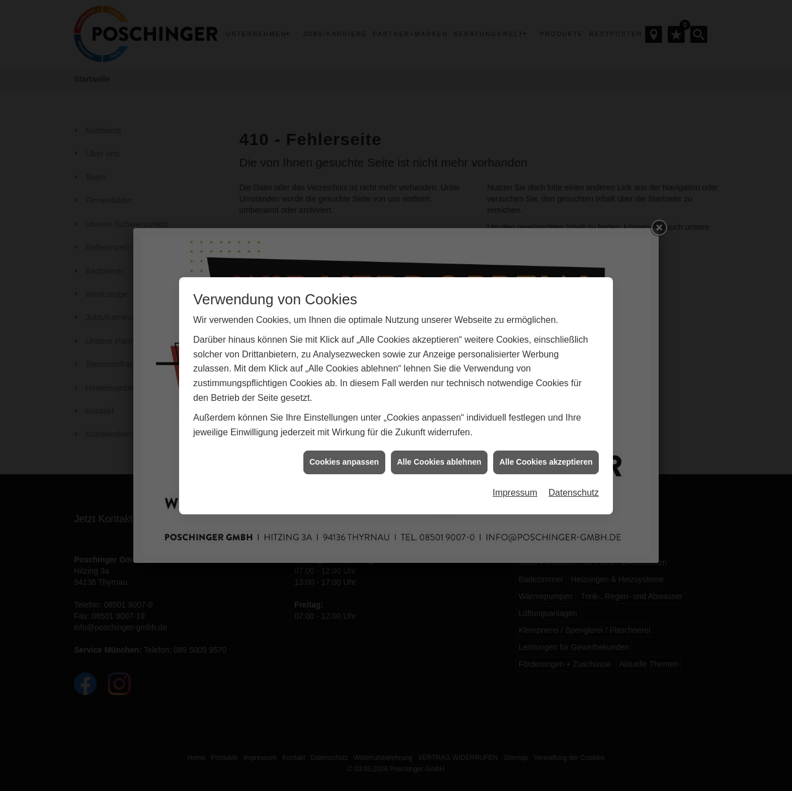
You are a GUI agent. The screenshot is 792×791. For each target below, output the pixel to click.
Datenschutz (574, 474)
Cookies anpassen (344, 443)
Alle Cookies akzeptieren (546, 443)
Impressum (515, 474)
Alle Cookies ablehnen (439, 443)
